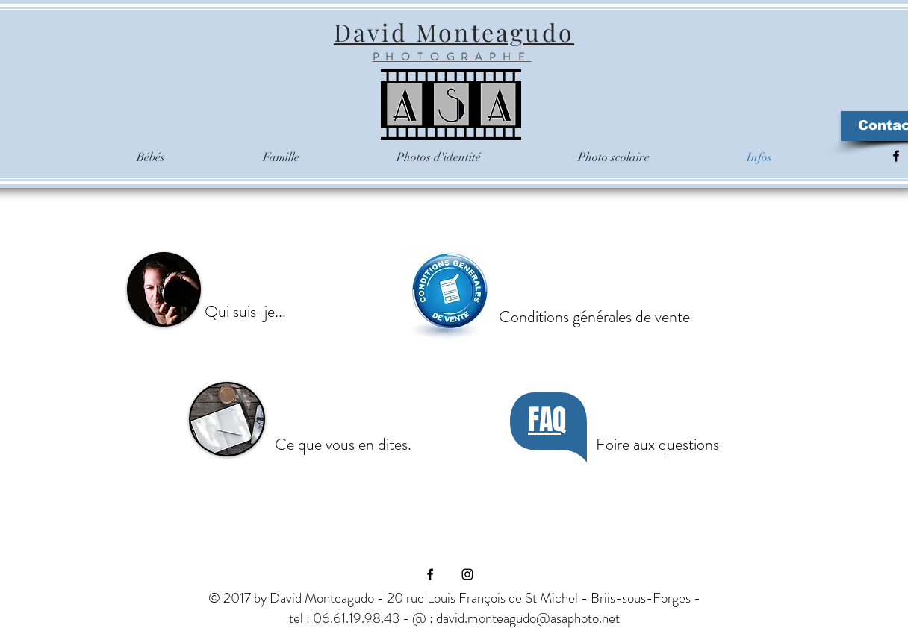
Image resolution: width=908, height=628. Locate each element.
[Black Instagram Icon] (467, 574)
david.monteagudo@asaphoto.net (528, 618)
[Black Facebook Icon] (896, 155)
